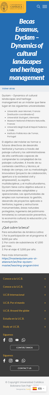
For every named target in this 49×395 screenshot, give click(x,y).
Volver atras (8, 88)
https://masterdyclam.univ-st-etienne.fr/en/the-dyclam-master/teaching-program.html (20, 262)
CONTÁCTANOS (24, 347)
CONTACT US (24, 368)
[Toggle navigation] (38, 6)
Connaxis (29, 389)
